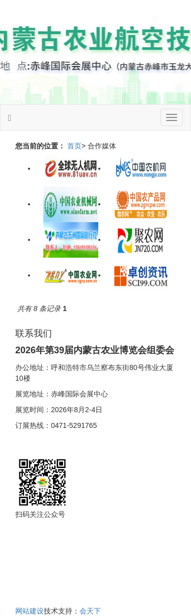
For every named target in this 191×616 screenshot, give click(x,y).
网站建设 (29, 611)
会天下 (90, 611)
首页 (74, 146)
